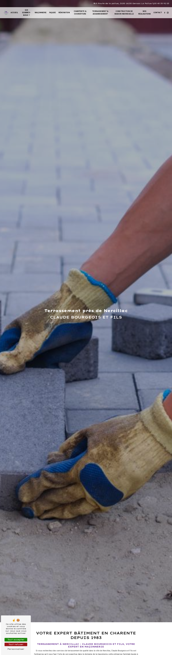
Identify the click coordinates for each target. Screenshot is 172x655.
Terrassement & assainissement (100, 12)
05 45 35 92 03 (160, 3)
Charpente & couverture (80, 12)
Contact (157, 13)
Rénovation (64, 13)
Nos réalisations (144, 12)
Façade (52, 13)
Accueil (14, 13)
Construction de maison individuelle (124, 12)
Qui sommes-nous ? (26, 12)
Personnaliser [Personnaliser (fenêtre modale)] (16, 649)
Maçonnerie (40, 13)
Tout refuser (15, 644)
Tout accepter (16, 639)
